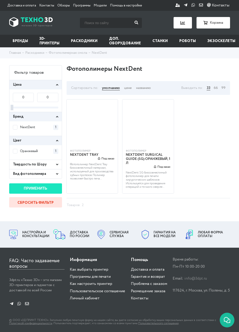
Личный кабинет (85, 298)
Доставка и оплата (21, 5)
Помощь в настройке (126, 5)
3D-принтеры (49, 41)
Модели (100, 5)
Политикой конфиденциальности (30, 323)
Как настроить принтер (91, 284)
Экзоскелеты (221, 41)
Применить (35, 188)
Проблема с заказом (149, 284)
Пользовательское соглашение (97, 291)
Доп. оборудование (125, 41)
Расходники (84, 41)
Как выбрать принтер (89, 269)
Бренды (20, 41)
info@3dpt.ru (195, 278)
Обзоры (63, 5)
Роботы (187, 41)
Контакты (46, 5)
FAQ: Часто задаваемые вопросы (34, 264)
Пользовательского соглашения (158, 323)
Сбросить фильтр (35, 202)
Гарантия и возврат (148, 277)
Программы (81, 5)
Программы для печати (90, 277)
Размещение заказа (148, 291)
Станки (160, 41)
